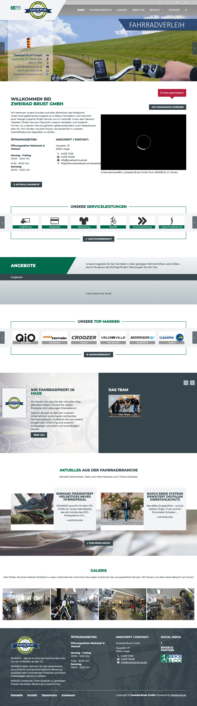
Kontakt (174, 9)
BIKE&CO (160, 172)
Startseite (17, 695)
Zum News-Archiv (98, 543)
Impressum (68, 695)
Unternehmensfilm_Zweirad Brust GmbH (124, 172)
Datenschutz (49, 695)
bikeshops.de (178, 695)
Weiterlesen (75, 520)
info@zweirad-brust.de (74, 160)
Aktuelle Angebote (26, 184)
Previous (2, 48)
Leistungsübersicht (98, 239)
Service (154, 9)
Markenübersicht (98, 354)
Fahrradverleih (100, 9)
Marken (16, 122)
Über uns (138, 9)
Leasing (122, 9)
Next (194, 48)
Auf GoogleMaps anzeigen (168, 107)
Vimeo (173, 172)
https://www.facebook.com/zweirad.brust (84, 163)
